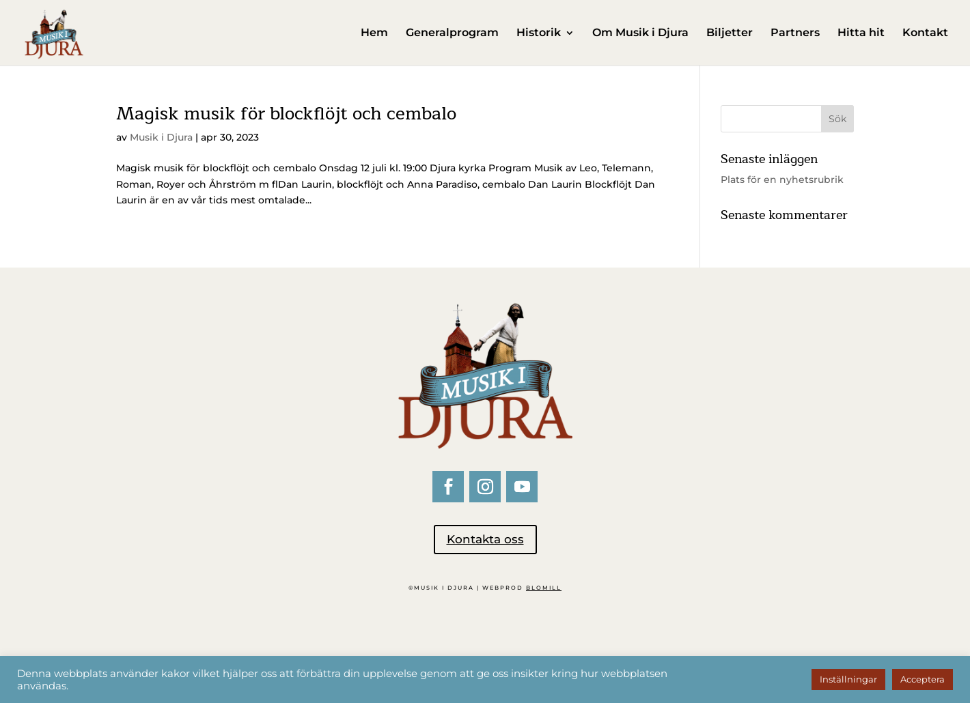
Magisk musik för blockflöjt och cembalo (286, 113)
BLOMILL (544, 587)
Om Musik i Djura (640, 33)
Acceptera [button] (922, 679)
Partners (795, 33)
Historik (538, 33)
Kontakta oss (485, 539)
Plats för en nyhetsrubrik (782, 179)
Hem (374, 33)
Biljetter (729, 33)
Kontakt (925, 33)
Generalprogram (452, 33)
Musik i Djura (161, 137)
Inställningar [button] (848, 679)
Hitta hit (861, 33)
